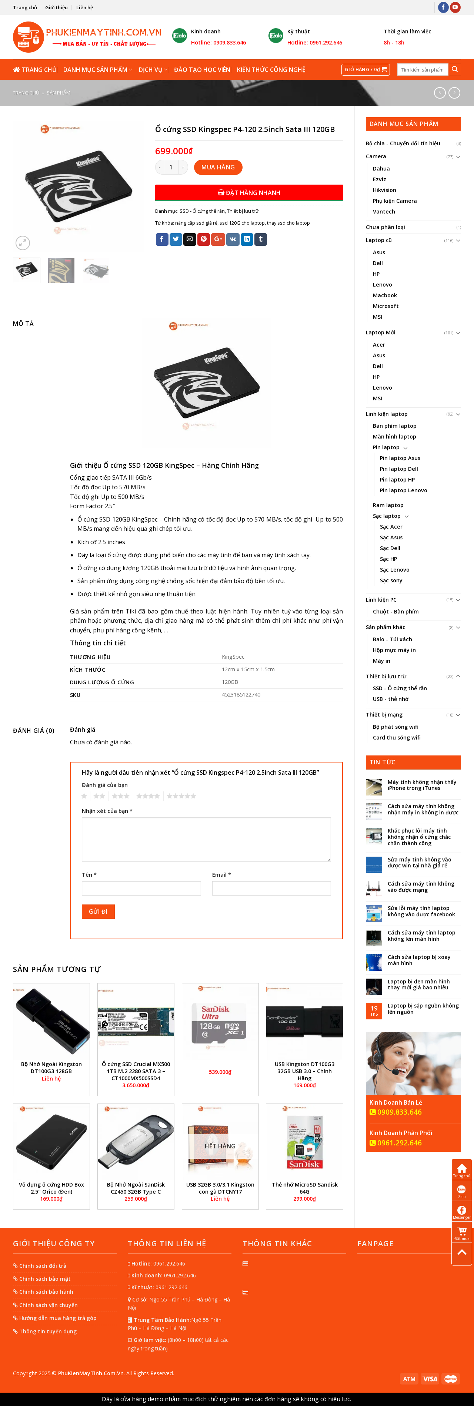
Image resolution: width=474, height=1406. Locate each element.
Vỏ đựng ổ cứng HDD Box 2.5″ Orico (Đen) (51, 1188)
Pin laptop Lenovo (403, 490)
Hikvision (384, 189)
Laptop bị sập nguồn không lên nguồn (423, 1009)
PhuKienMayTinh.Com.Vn (91, 1373)
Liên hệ (84, 7)
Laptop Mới (380, 332)
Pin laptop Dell (399, 468)
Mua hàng (218, 167)
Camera (376, 156)
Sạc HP (388, 558)
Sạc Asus (391, 537)
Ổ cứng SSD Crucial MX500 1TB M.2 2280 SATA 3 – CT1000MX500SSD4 (136, 1071)
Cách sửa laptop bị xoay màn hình (419, 960)
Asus (379, 252)
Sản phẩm (58, 92)
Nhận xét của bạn (107, 810)
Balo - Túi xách (392, 639)
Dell (378, 263)
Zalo (462, 1192)
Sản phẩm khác (385, 627)
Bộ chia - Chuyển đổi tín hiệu (403, 143)
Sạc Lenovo (395, 569)
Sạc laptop (387, 515)
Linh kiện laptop (387, 413)
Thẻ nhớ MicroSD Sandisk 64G (305, 1188)
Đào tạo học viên (202, 70)
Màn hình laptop (394, 436)
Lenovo (382, 284)
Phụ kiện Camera (395, 200)
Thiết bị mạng (384, 714)
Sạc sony (391, 580)
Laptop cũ (379, 240)
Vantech (384, 211)
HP (376, 273)
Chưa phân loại (385, 227)
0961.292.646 (396, 1143)
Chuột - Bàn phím (396, 611)
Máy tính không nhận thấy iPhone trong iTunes (422, 785)
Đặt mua (462, 1234)
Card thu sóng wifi (397, 737)
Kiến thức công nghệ (271, 70)
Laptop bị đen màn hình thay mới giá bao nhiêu (419, 985)
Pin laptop (386, 447)
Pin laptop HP (397, 479)
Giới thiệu (56, 7)
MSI (377, 316)
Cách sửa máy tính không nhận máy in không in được (423, 809)
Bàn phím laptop (395, 425)
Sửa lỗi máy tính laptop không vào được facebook (421, 911)
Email (221, 874)
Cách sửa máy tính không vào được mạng (421, 887)
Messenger (462, 1213)
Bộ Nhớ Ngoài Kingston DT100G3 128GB (51, 1068)
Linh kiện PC (381, 599)
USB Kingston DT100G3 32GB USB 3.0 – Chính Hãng (304, 1071)
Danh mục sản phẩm (97, 70)
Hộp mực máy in (394, 650)
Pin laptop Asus (400, 458)
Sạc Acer (391, 526)
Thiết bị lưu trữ (386, 676)
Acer (379, 344)
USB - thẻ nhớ (390, 698)
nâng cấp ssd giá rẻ (196, 222)
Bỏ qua (362, 1399)
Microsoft (386, 306)
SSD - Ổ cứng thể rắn (400, 688)
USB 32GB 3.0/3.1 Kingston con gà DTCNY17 (220, 1188)
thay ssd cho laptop (288, 222)
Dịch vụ (153, 70)
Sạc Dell (390, 548)
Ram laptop (388, 505)
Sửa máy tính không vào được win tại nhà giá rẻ (419, 863)
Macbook (385, 295)
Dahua (381, 168)
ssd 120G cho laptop (242, 222)
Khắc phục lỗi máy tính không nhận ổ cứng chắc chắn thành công (419, 837)
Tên (89, 874)
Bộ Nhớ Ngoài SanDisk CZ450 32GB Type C (136, 1188)
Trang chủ (25, 7)
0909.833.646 (396, 1112)
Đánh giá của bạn (105, 784)
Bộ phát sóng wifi (395, 726)
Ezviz (379, 179)
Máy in (381, 660)
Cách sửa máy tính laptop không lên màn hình (421, 936)
